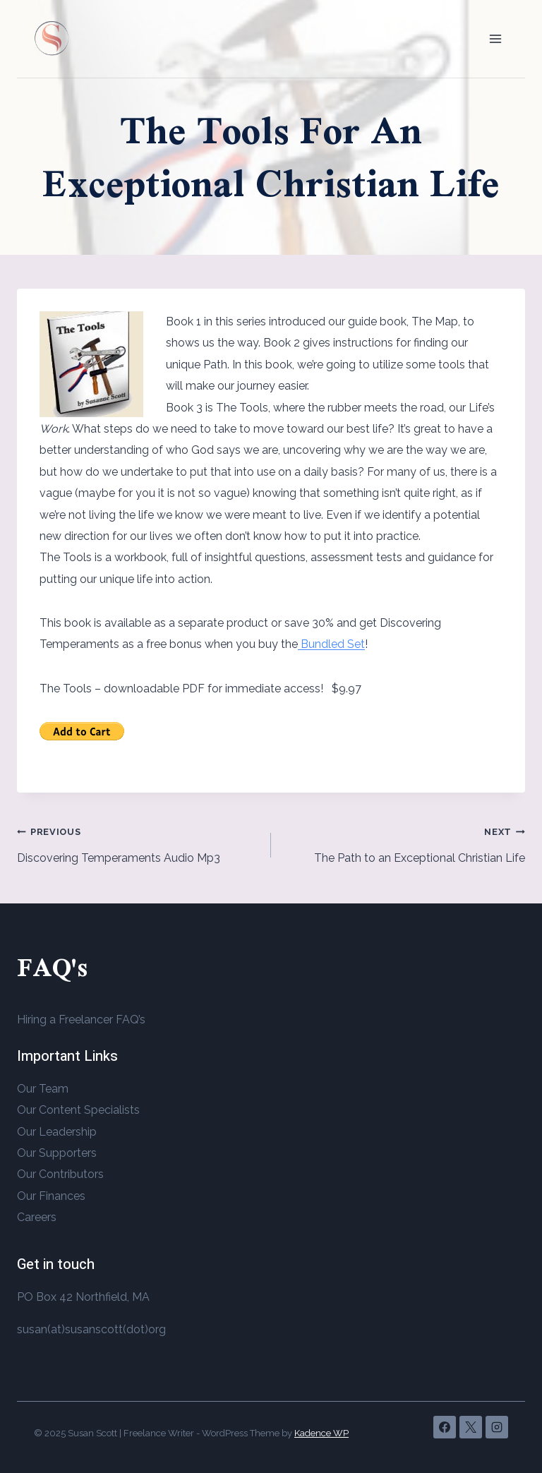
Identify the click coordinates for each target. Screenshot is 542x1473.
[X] (470, 1427)
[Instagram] (497, 1427)
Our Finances (51, 1196)
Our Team (42, 1088)
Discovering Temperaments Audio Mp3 (138, 843)
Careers (36, 1217)
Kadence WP (321, 1433)
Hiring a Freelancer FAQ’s (81, 1019)
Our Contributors (60, 1174)
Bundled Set (331, 644)
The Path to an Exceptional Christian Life (403, 843)
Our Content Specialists (78, 1110)
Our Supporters (57, 1153)
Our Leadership (57, 1131)
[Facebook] (444, 1427)
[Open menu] (495, 38)
